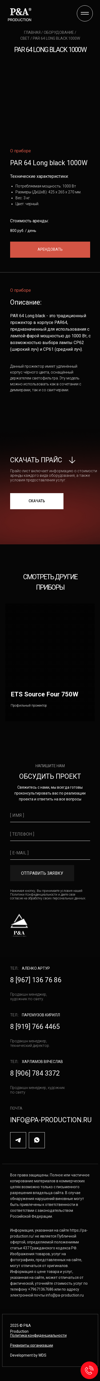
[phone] (50, 834)
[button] (50, 250)
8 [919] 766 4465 (35, 1027)
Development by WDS (28, 1355)
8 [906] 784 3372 (35, 1073)
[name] (50, 815)
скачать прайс (36, 460)
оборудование (59, 32)
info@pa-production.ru (51, 1120)
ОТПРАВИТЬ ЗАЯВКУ (42, 873)
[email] (50, 853)
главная (32, 32)
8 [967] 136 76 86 (35, 980)
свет (25, 38)
